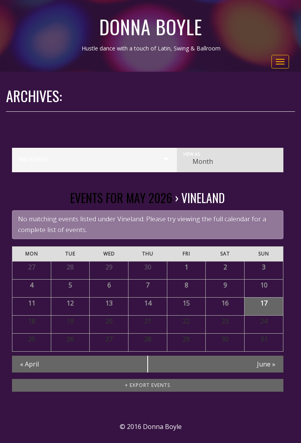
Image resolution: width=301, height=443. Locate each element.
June (266, 364)
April (29, 364)
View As (191, 154)
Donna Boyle (150, 26)
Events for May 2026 (121, 198)
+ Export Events (147, 385)
